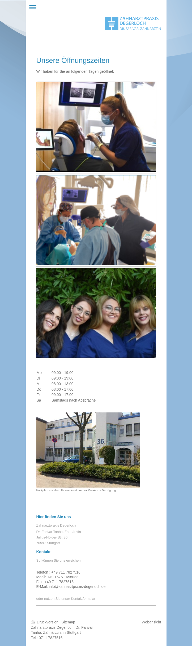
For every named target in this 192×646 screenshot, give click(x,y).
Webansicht (151, 622)
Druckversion (45, 622)
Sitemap (68, 622)
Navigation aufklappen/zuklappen (96, 7)
